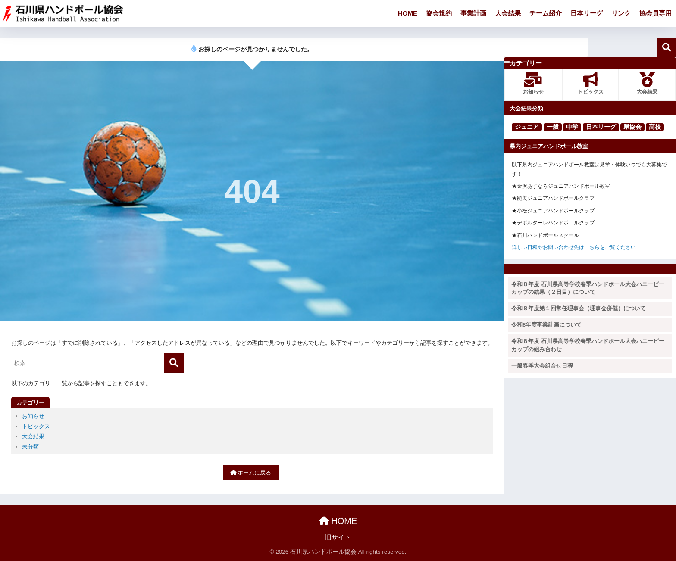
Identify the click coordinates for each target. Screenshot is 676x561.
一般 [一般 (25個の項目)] (553, 126)
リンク (621, 13)
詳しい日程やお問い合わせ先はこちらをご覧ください (574, 247)
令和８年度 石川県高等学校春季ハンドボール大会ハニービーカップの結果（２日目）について (587, 288)
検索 (666, 47)
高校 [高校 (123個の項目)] (655, 126)
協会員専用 (655, 13)
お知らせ (33, 416)
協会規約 (439, 13)
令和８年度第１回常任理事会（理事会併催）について (578, 308)
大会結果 (508, 13)
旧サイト (338, 537)
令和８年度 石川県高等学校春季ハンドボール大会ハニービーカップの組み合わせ (587, 345)
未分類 (30, 446)
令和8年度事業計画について (546, 325)
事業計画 (473, 13)
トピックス (36, 426)
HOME (407, 13)
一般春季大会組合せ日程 (542, 366)
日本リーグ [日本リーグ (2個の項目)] (601, 126)
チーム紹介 (545, 13)
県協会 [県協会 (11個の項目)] (632, 126)
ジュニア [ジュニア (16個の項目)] (527, 126)
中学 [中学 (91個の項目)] (572, 126)
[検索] (174, 363)
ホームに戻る (251, 472)
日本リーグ (586, 13)
